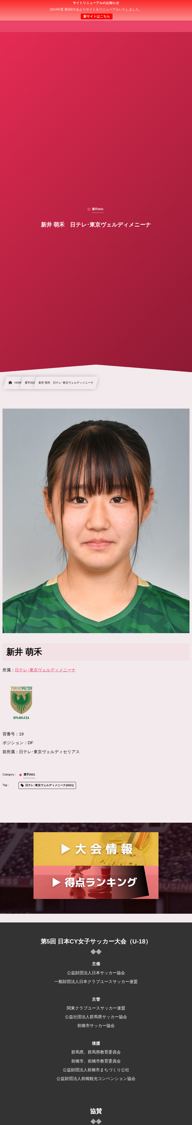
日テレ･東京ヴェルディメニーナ (45, 670)
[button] (179, 7)
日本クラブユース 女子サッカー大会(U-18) (96, 10)
